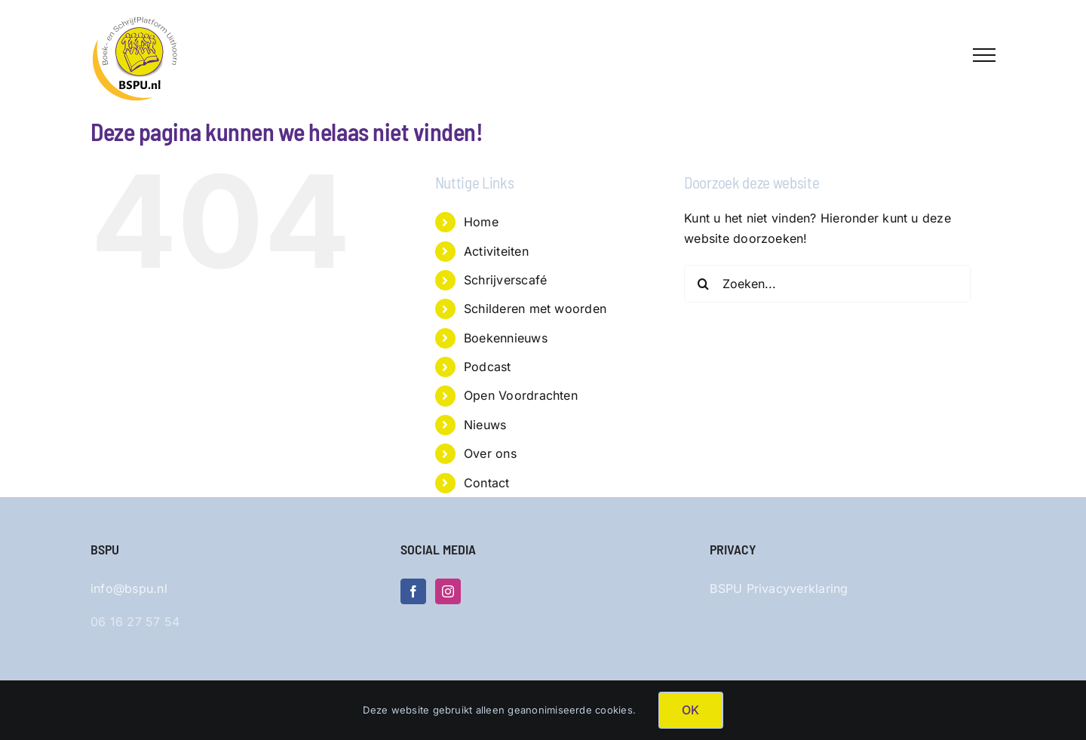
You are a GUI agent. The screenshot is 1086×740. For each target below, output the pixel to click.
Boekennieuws (506, 337)
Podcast (487, 366)
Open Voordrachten (521, 395)
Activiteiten (496, 251)
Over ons (490, 453)
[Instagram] (448, 591)
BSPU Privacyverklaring (779, 588)
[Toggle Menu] (984, 55)
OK (690, 709)
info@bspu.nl (128, 588)
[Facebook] (413, 591)
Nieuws (485, 424)
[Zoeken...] (827, 283)
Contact (487, 482)
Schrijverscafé (505, 279)
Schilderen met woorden (535, 308)
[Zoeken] (703, 283)
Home (481, 221)
